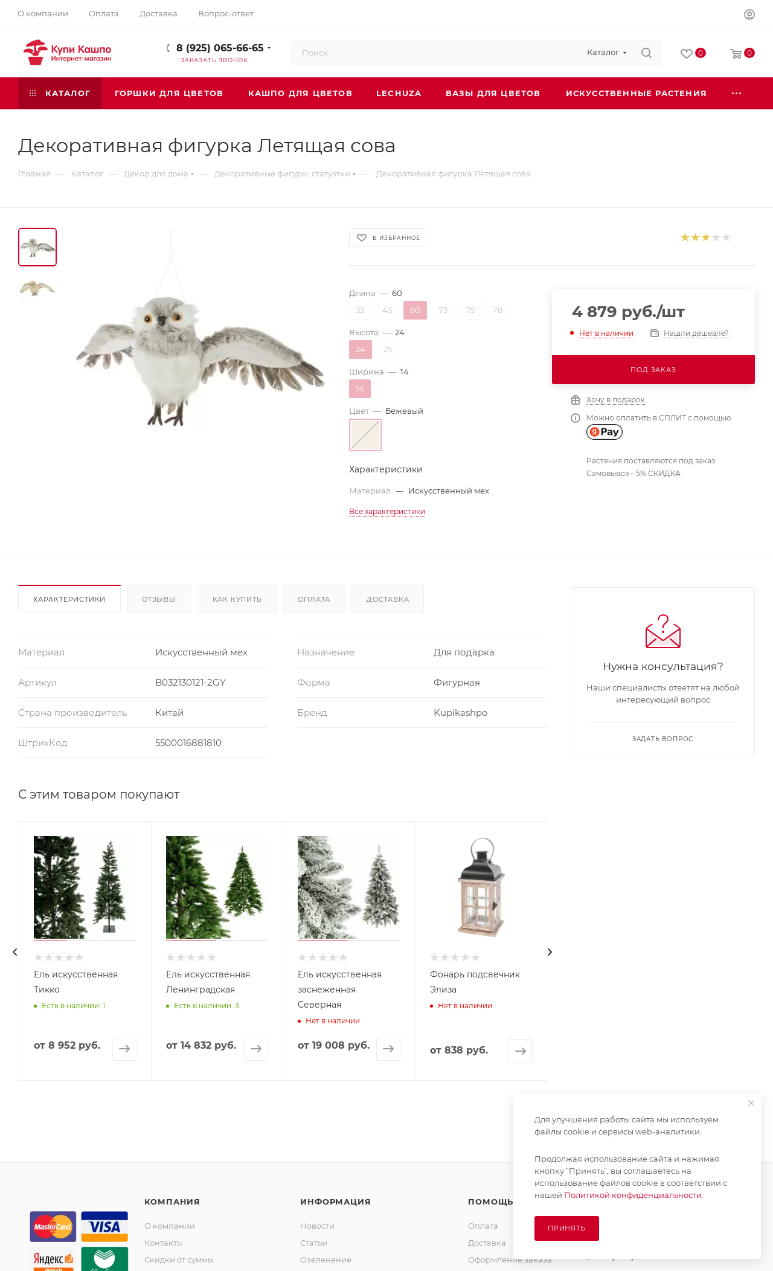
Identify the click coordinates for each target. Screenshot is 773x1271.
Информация (335, 1201)
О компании (169, 1226)
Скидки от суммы (179, 1259)
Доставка (388, 599)
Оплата (314, 599)
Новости (317, 1226)
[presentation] (15, 952)
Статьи (313, 1242)
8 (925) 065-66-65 (220, 48)
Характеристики (69, 599)
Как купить (237, 599)
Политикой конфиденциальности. (634, 1195)
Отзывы (159, 599)
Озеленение (325, 1259)
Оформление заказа (510, 1259)
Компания (172, 1201)
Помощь (490, 1201)
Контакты (163, 1242)
